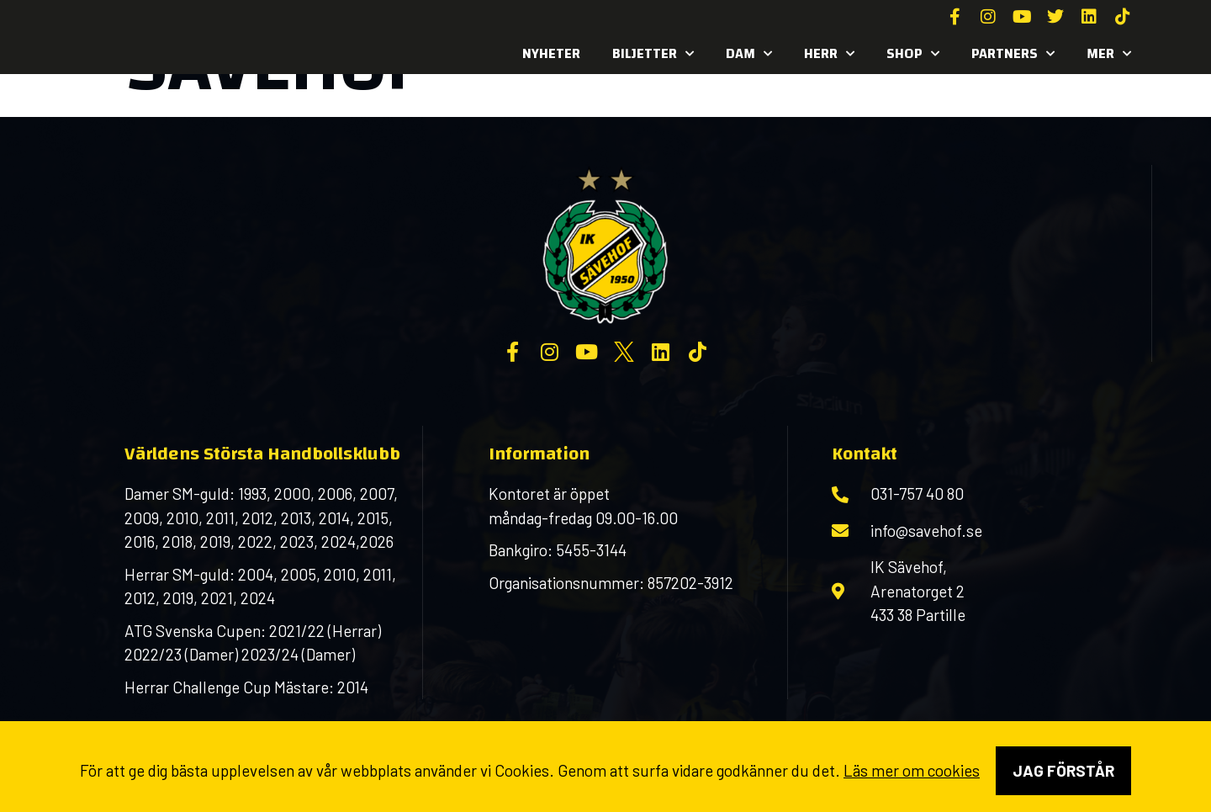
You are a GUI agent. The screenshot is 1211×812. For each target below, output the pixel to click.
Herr (829, 53)
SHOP (912, 53)
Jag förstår (1063, 770)
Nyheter (551, 53)
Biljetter (653, 53)
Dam (749, 53)
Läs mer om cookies (911, 770)
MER (1109, 53)
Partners (1013, 53)
